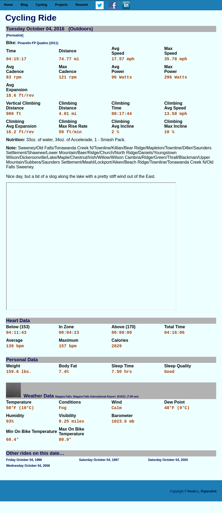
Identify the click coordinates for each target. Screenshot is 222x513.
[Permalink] (14, 35)
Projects (61, 5)
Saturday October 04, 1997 (99, 471)
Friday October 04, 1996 (24, 471)
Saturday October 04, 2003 (168, 471)
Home (8, 5)
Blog (24, 5)
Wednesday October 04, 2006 (28, 477)
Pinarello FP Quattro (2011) (38, 43)
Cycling (41, 5)
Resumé (82, 5)
